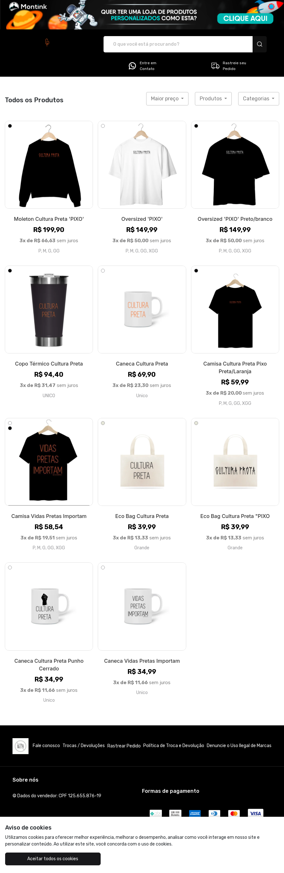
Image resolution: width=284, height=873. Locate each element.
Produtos (211, 99)
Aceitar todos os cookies (50, 858)
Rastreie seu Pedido (228, 66)
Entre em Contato (142, 66)
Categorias (257, 99)
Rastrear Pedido (124, 746)
